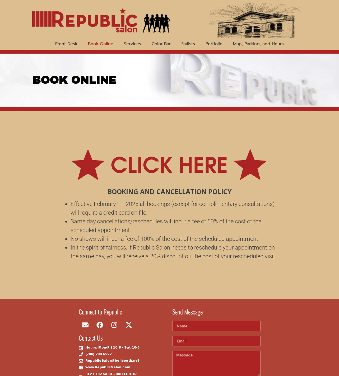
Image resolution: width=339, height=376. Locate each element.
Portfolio (214, 44)
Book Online (100, 44)
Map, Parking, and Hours (258, 44)
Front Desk (66, 44)
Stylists (188, 44)
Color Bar (161, 44)
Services (132, 44)
